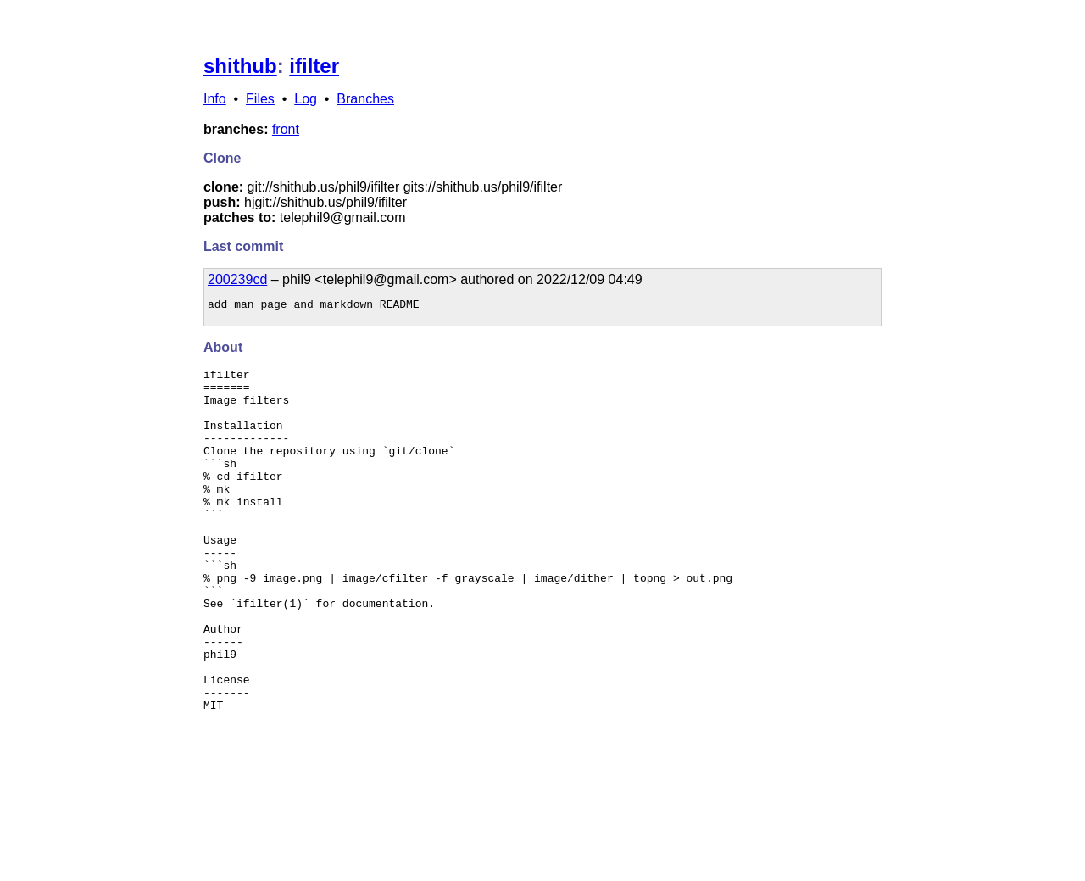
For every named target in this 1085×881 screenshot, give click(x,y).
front (285, 129)
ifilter (314, 65)
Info (214, 99)
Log (305, 99)
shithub (240, 65)
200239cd (237, 279)
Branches (365, 99)
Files (260, 99)
